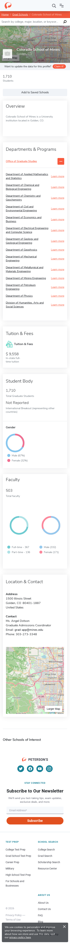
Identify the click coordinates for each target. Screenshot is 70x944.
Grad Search (45, 855)
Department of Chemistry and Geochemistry (23, 198)
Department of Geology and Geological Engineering (22, 241)
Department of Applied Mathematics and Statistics (27, 176)
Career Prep (12, 862)
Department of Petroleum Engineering (21, 287)
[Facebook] (30, 768)
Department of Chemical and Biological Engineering (22, 187)
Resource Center (47, 868)
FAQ (40, 915)
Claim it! (58, 66)
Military (10, 868)
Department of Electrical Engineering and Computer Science (27, 230)
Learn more (57, 176)
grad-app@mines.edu (29, 630)
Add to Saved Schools (35, 92)
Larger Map (53, 708)
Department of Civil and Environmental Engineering (21, 208)
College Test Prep (15, 849)
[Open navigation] (61, 5)
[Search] (54, 5)
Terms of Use (13, 919)
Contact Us (44, 909)
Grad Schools (20, 14)
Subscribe (35, 821)
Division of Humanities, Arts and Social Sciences (25, 304)
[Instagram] (49, 768)
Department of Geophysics (21, 250)
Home (5, 14)
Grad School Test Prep (18, 855)
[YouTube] (39, 768)
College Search (46, 849)
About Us (43, 902)
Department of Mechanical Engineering (21, 258)
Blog (40, 921)
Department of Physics (19, 296)
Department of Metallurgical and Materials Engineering (24, 269)
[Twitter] (20, 768)
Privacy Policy (14, 915)
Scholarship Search (49, 862)
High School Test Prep (18, 874)
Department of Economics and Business (23, 219)
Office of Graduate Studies (21, 161)
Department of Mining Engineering (26, 278)
